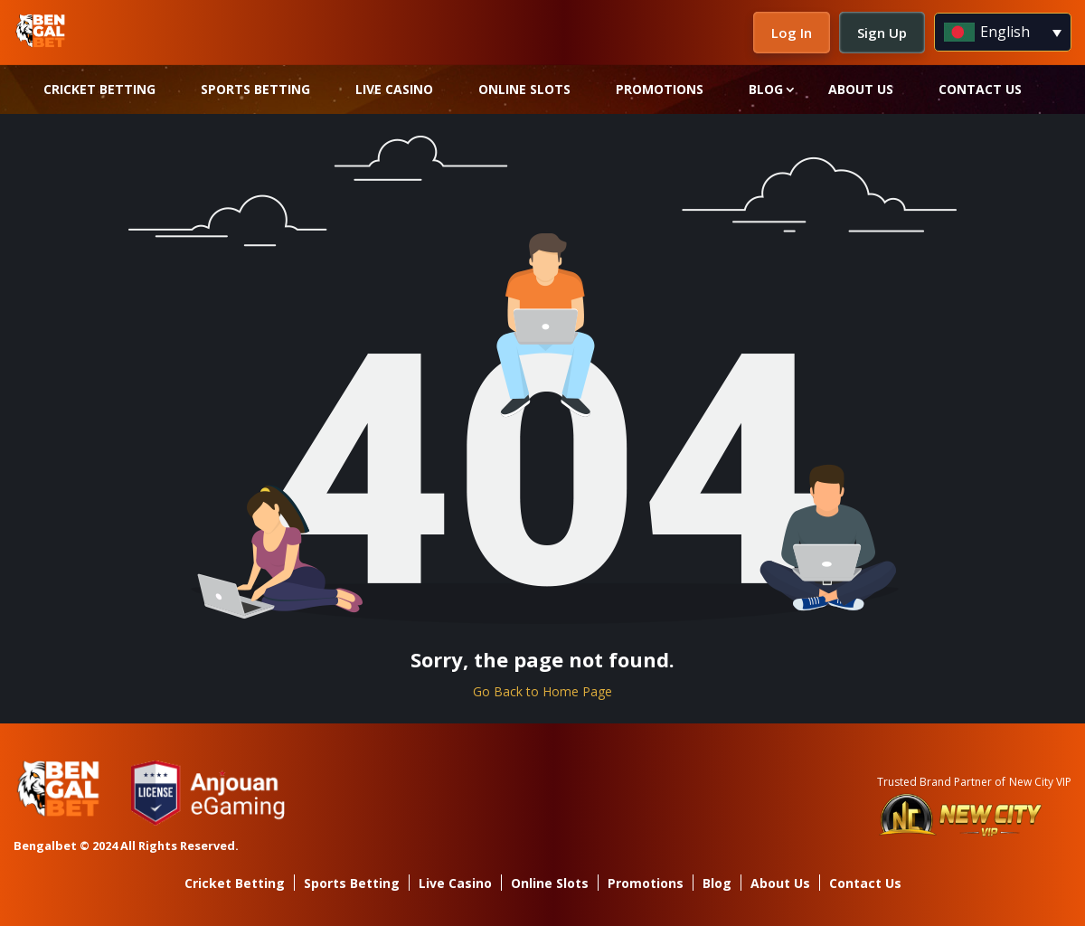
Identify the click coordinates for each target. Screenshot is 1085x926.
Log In (791, 33)
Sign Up (882, 33)
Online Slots (524, 89)
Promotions (659, 89)
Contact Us (980, 89)
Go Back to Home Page (542, 691)
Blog (766, 89)
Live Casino (394, 89)
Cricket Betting (99, 89)
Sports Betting (255, 89)
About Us (860, 89)
